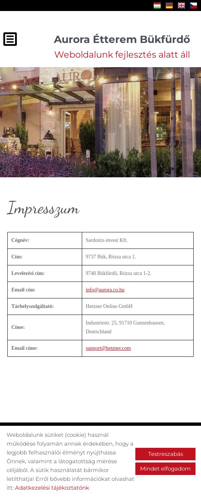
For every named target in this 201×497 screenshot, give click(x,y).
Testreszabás (165, 453)
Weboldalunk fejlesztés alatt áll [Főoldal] (122, 46)
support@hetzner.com (108, 348)
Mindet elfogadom (165, 468)
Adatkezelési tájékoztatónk (52, 487)
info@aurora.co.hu (105, 290)
